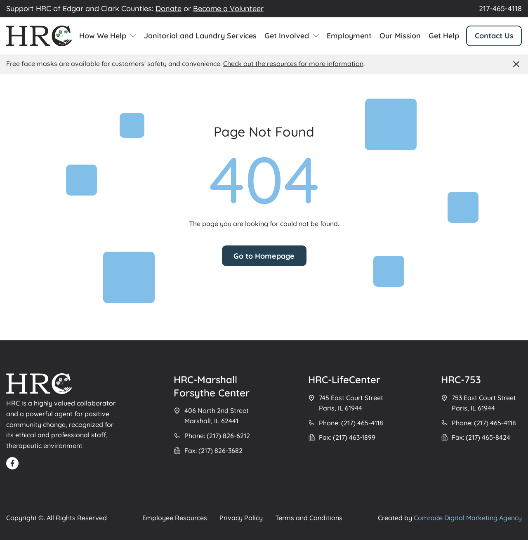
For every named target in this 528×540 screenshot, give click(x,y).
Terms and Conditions (308, 518)
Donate (169, 8)
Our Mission (400, 35)
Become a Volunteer (228, 8)
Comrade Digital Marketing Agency (468, 518)
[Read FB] (12, 463)
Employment (349, 35)
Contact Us (494, 35)
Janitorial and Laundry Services (200, 35)
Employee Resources (174, 518)
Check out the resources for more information (293, 63)
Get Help (444, 35)
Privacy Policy (241, 518)
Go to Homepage (264, 256)
